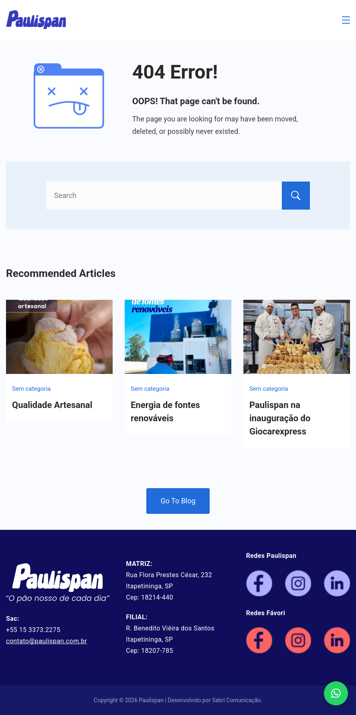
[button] (336, 693)
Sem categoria (31, 388)
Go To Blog (177, 501)
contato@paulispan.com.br (46, 641)
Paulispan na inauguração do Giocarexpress (279, 418)
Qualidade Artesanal (52, 405)
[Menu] (346, 20)
